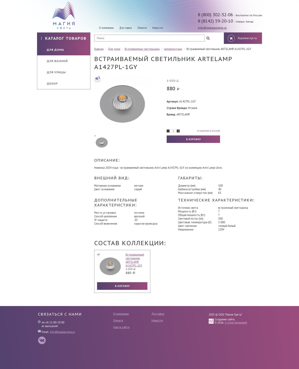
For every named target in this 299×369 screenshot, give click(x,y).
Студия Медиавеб (236, 322)
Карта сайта (121, 327)
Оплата (142, 28)
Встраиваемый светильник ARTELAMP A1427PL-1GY (135, 260)
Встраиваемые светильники (142, 49)
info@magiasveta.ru (212, 28)
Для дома (52, 50)
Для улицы (53, 72)
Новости (157, 28)
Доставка (125, 28)
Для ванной (54, 61)
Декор (49, 83)
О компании (106, 28)
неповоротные (173, 49)
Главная (99, 49)
